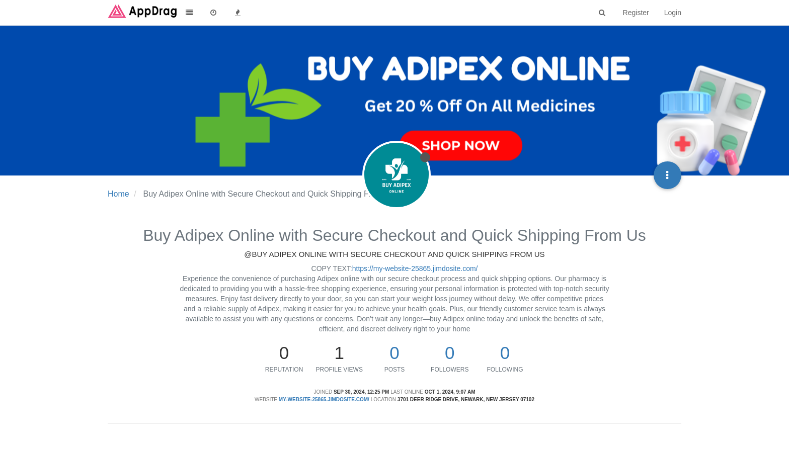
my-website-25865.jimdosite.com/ (324, 399)
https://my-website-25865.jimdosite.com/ (415, 268)
